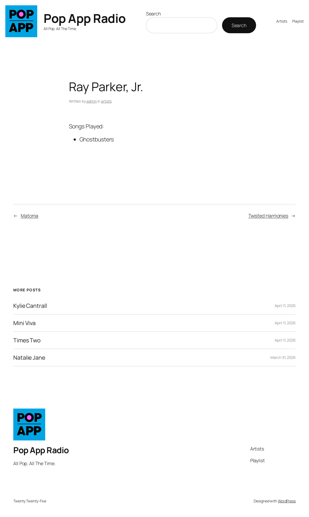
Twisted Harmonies (268, 215)
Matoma (29, 215)
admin (91, 101)
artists (106, 101)
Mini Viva (24, 323)
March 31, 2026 (283, 357)
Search (153, 13)
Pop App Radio (85, 18)
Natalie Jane (29, 357)
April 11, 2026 (285, 305)
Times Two (27, 340)
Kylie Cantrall (30, 305)
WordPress (287, 500)
